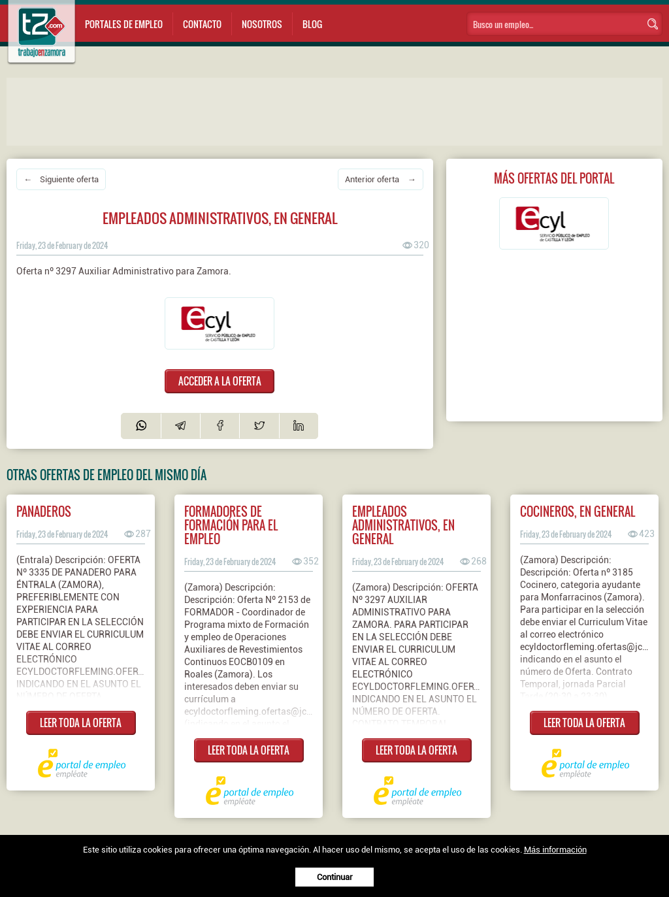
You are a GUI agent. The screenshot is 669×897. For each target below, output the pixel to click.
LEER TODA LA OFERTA (81, 722)
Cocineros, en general (577, 511)
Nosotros (262, 24)
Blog (312, 24)
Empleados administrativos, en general (403, 524)
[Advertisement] (268, 110)
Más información (555, 850)
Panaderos (43, 511)
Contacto (202, 24)
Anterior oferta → (380, 179)
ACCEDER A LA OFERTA (219, 381)
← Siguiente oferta (61, 179)
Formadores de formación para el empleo (231, 524)
